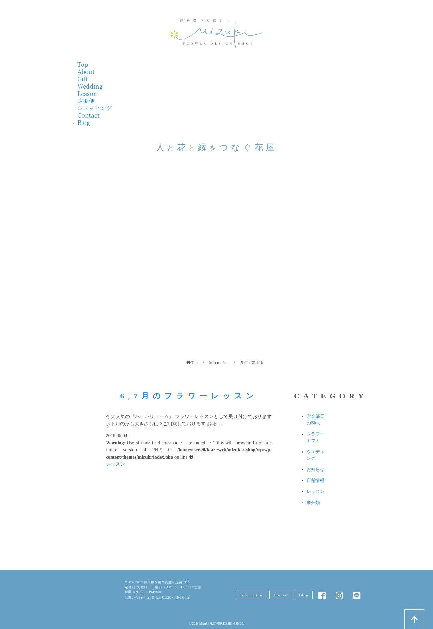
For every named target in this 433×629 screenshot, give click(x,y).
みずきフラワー (216, 33)
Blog (83, 122)
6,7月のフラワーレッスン (189, 396)
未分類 (313, 502)
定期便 (86, 100)
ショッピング (94, 108)
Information (219, 362)
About (86, 71)
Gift (82, 79)
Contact (88, 115)
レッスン (115, 463)
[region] (216, 262)
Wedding (90, 86)
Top (82, 64)
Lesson (87, 93)
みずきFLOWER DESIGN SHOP (93, 591)
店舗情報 (315, 480)
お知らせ (315, 469)
